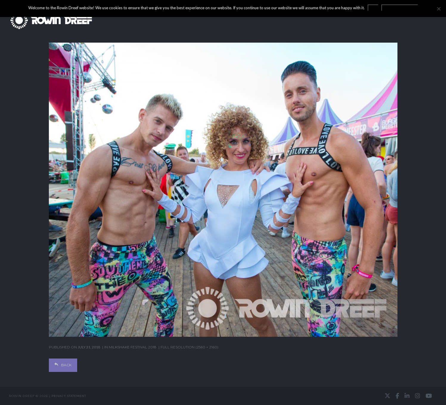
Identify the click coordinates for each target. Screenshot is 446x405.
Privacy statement (69, 396)
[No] (439, 9)
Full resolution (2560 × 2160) (189, 347)
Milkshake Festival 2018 (132, 347)
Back (63, 365)
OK (373, 7)
